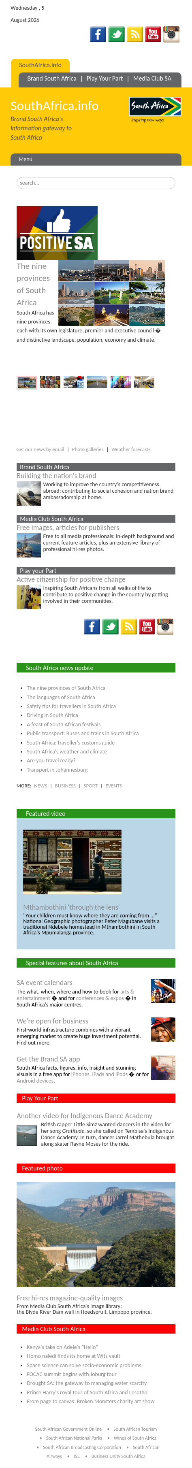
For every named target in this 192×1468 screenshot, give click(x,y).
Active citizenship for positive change (71, 579)
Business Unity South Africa (118, 1456)
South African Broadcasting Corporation (82, 1447)
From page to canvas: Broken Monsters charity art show (90, 1401)
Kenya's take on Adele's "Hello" (62, 1347)
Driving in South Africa (52, 715)
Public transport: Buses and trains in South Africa (83, 733)
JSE (77, 1456)
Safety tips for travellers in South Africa (71, 706)
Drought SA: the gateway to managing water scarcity (87, 1383)
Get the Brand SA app (48, 1059)
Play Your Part (105, 78)
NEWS (40, 786)
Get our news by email (40, 449)
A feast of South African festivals (63, 724)
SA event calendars (45, 982)
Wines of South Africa (135, 1438)
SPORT (90, 786)
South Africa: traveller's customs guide (71, 742)
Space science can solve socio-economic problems (84, 1365)
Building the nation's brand (56, 475)
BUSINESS (65, 786)
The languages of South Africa (61, 697)
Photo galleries (88, 449)
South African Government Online (68, 1429)
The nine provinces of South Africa (66, 688)
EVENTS (113, 786)
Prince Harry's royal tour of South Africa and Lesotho (87, 1392)
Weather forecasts (130, 449)
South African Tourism (135, 1429)
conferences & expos (100, 998)
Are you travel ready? (51, 760)
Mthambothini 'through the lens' (71, 907)
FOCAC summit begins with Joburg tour (72, 1374)
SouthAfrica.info (40, 65)
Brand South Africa (51, 78)
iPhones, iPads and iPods (99, 1074)
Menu (25, 159)
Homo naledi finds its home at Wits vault (73, 1356)
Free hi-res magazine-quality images (70, 1298)
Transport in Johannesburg (57, 769)
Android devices (35, 1080)
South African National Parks (74, 1438)
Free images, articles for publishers (68, 527)
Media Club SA (152, 78)
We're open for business (52, 1021)
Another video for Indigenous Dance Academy (84, 1115)
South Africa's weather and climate (67, 751)
